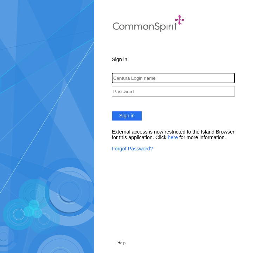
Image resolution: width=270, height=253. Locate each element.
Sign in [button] (127, 115)
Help (121, 243)
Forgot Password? (132, 148)
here (173, 137)
